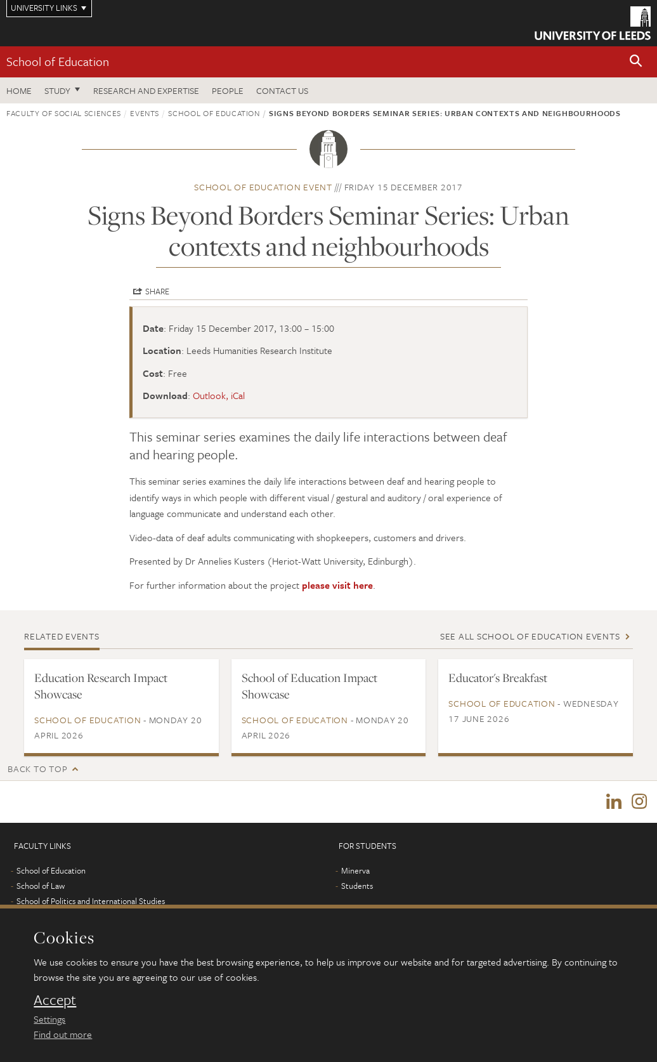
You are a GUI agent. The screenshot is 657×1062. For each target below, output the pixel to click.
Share (157, 291)
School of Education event (263, 186)
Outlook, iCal (219, 395)
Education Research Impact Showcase (100, 685)
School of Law (40, 885)
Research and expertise (146, 90)
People (228, 90)
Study (57, 90)
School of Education (57, 61)
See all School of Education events (530, 636)
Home (19, 90)
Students (357, 885)
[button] (636, 62)
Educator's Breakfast (497, 677)
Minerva (355, 870)
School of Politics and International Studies (90, 901)
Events (144, 113)
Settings (49, 1019)
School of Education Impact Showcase (309, 685)
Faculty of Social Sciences (63, 113)
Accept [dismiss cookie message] (55, 999)
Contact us (282, 90)
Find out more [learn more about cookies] (63, 1034)
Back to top (37, 768)
